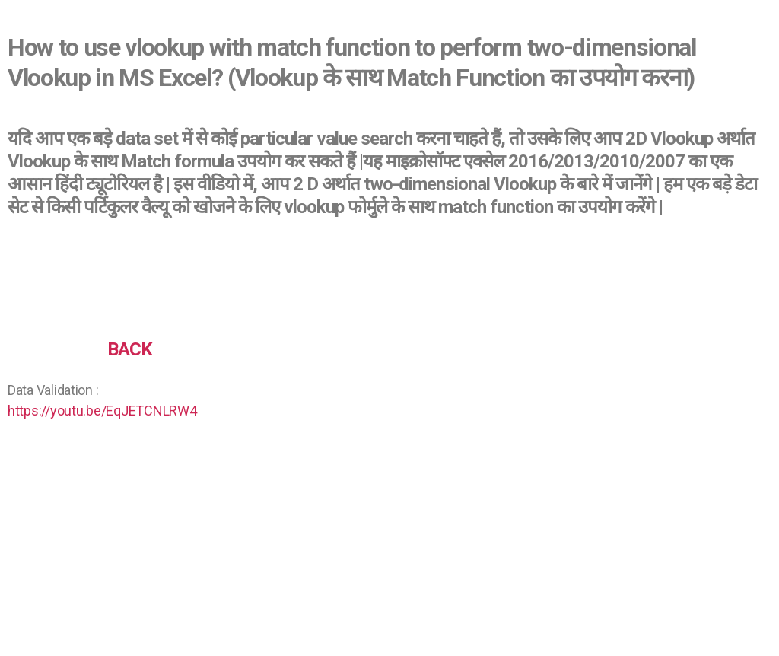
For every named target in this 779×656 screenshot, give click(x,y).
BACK (129, 349)
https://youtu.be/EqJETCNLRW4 (102, 411)
